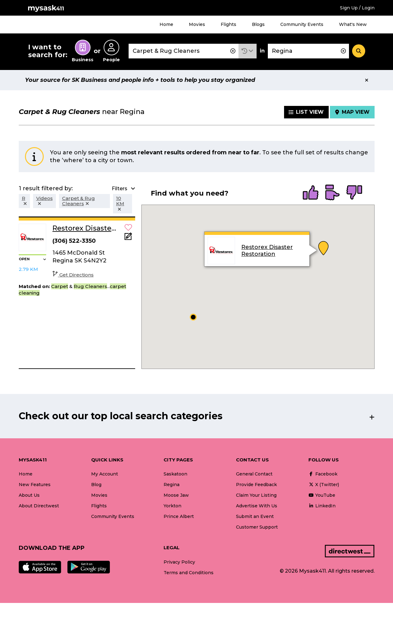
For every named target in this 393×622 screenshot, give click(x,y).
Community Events (301, 24)
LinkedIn (322, 506)
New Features (35, 484)
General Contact (254, 474)
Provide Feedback (256, 484)
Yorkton (172, 506)
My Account (104, 474)
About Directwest (39, 506)
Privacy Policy (179, 562)
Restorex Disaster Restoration (267, 250)
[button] (247, 51)
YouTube (321, 495)
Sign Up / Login (357, 8)
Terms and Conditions (189, 572)
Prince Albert (179, 516)
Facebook (322, 474)
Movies (197, 24)
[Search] (358, 50)
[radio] (311, 193)
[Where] (308, 51)
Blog (96, 484)
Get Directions (73, 275)
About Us (29, 495)
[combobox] (183, 51)
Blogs (258, 24)
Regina (171, 484)
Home (166, 24)
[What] (183, 51)
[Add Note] (128, 238)
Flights (228, 24)
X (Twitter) (323, 484)
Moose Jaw (176, 495)
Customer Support (257, 527)
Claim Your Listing (256, 495)
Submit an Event (255, 516)
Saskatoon (175, 474)
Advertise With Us (256, 506)
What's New (353, 24)
